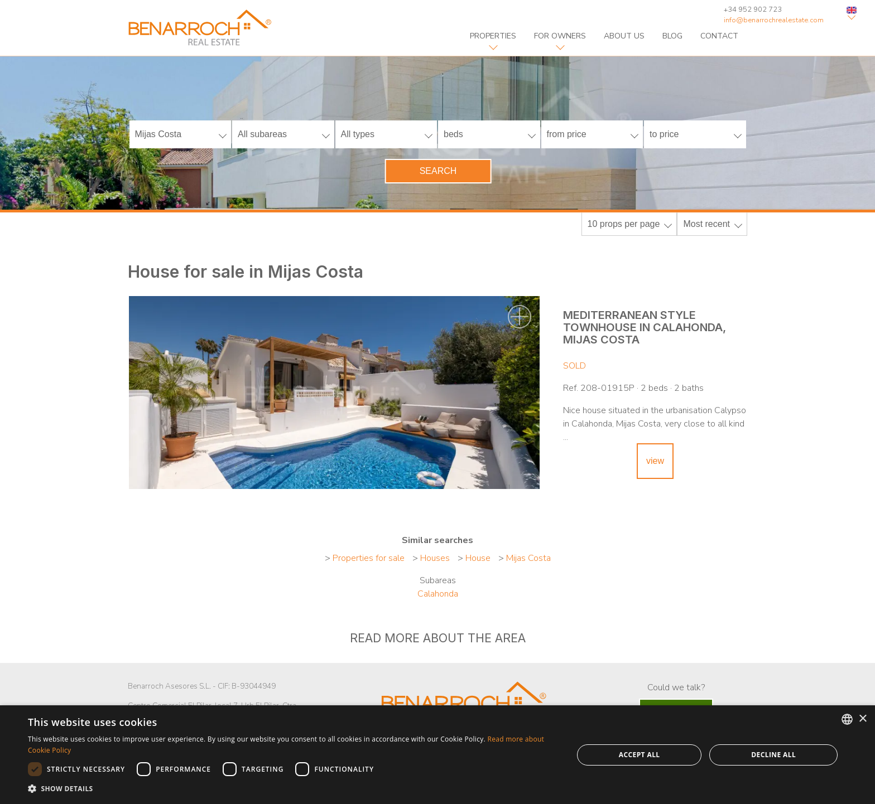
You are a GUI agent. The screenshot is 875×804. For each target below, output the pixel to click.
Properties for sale (369, 558)
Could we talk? (676, 687)
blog (672, 36)
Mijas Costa (528, 558)
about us (624, 36)
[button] (292, 789)
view (655, 461)
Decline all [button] (773, 754)
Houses (435, 558)
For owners (560, 36)
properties (493, 36)
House (478, 558)
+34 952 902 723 (753, 9)
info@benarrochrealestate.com (774, 20)
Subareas (438, 580)
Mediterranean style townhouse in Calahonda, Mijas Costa (644, 327)
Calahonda (437, 594)
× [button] (862, 719)
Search (438, 171)
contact (719, 36)
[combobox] (847, 719)
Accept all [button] (639, 754)
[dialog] (437, 754)
